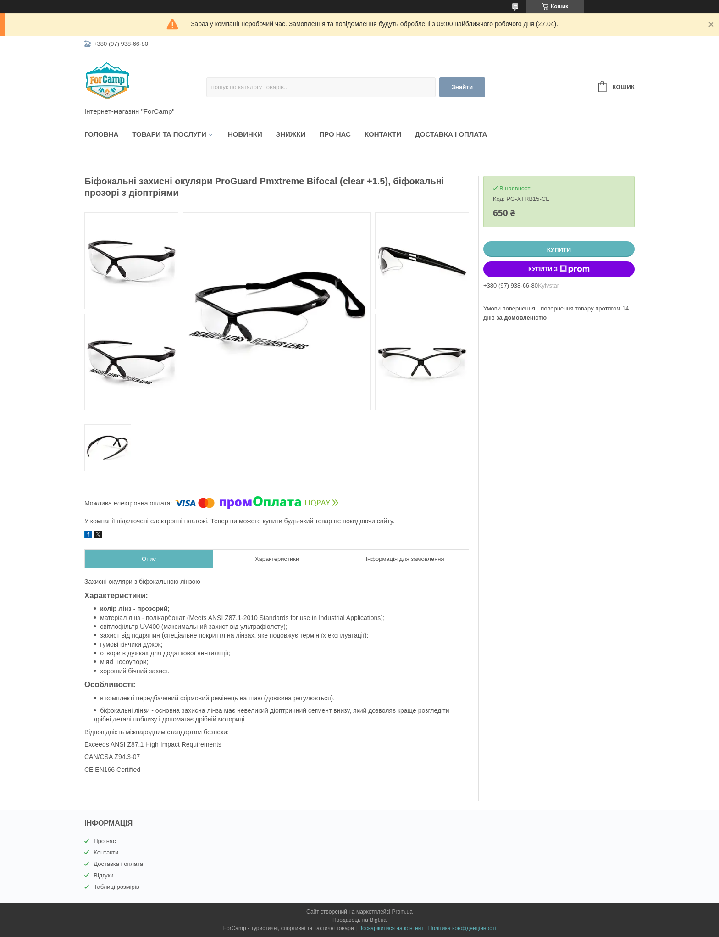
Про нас (335, 134)
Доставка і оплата (451, 134)
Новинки (245, 134)
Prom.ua (402, 912)
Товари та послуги (169, 134)
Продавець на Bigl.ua (359, 920)
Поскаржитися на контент (390, 928)
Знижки (291, 134)
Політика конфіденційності (462, 928)
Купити (559, 249)
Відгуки (103, 875)
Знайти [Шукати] (462, 86)
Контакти (383, 134)
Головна (101, 134)
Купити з (559, 269)
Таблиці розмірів (116, 886)
